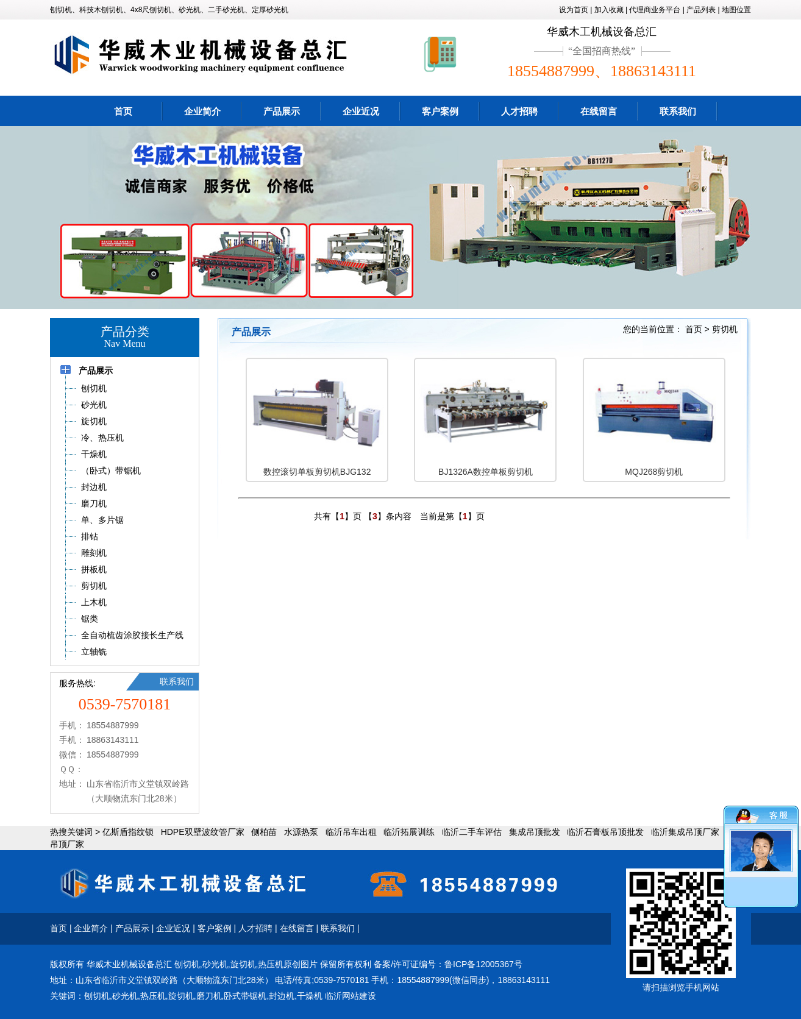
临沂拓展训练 (409, 832)
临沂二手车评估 (472, 832)
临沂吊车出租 (351, 832)
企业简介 (202, 111)
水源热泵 (301, 832)
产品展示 (281, 111)
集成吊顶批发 (534, 832)
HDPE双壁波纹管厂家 (202, 832)
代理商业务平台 (654, 9)
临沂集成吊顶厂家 (685, 832)
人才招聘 (519, 111)
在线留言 (598, 111)
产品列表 (701, 9)
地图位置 (736, 9)
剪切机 (725, 329)
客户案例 (440, 111)
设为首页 (573, 9)
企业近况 (361, 111)
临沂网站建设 (350, 996)
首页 (123, 111)
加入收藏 (609, 9)
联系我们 (678, 111)
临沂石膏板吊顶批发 (605, 832)
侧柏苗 (264, 832)
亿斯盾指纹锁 (128, 832)
